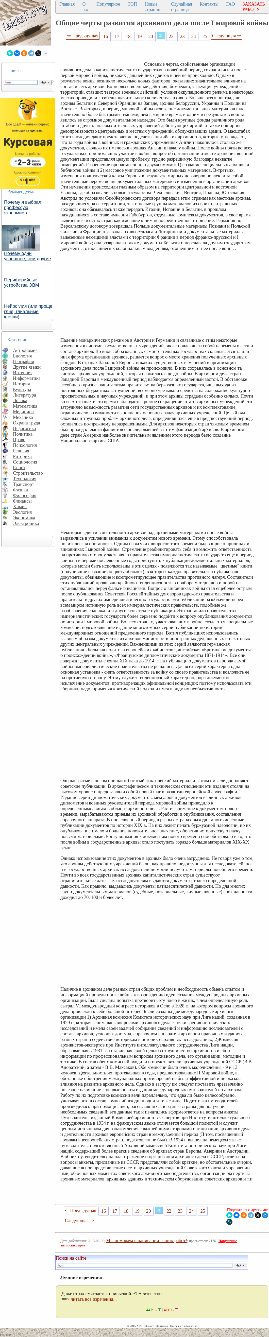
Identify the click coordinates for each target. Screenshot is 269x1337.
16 (105, 36)
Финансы (22, 501)
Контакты (209, 4)
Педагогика (24, 428)
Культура (22, 389)
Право (19, 439)
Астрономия (25, 350)
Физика (20, 489)
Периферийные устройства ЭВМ (21, 282)
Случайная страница (181, 7)
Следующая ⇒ (226, 35)
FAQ (230, 4)
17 (116, 36)
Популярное (108, 4)
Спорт (19, 467)
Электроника (26, 523)
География (23, 361)
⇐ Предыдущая (82, 35)
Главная (67, 4)
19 (139, 36)
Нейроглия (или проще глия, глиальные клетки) (28, 311)
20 (150, 36)
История (21, 383)
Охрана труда (26, 422)
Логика (20, 400)
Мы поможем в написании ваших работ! (146, 1240)
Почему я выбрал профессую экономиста (22, 207)
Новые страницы (154, 7)
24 (193, 36)
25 (205, 36)
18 (128, 36)
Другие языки (27, 367)
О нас (85, 7)
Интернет (22, 372)
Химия (20, 506)
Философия (24, 495)
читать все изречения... (94, 1299)
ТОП (132, 4)
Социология (25, 462)
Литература (24, 395)
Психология (25, 445)
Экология (22, 512)
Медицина (23, 411)
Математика (25, 406)
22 (171, 36)
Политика (22, 434)
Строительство (28, 473)
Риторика (22, 456)
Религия (21, 450)
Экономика (24, 517)
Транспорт (23, 484)
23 (182, 36)
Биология (22, 355)
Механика (23, 417)
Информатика (27, 378)
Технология (24, 478)
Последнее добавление (183, 1325)
